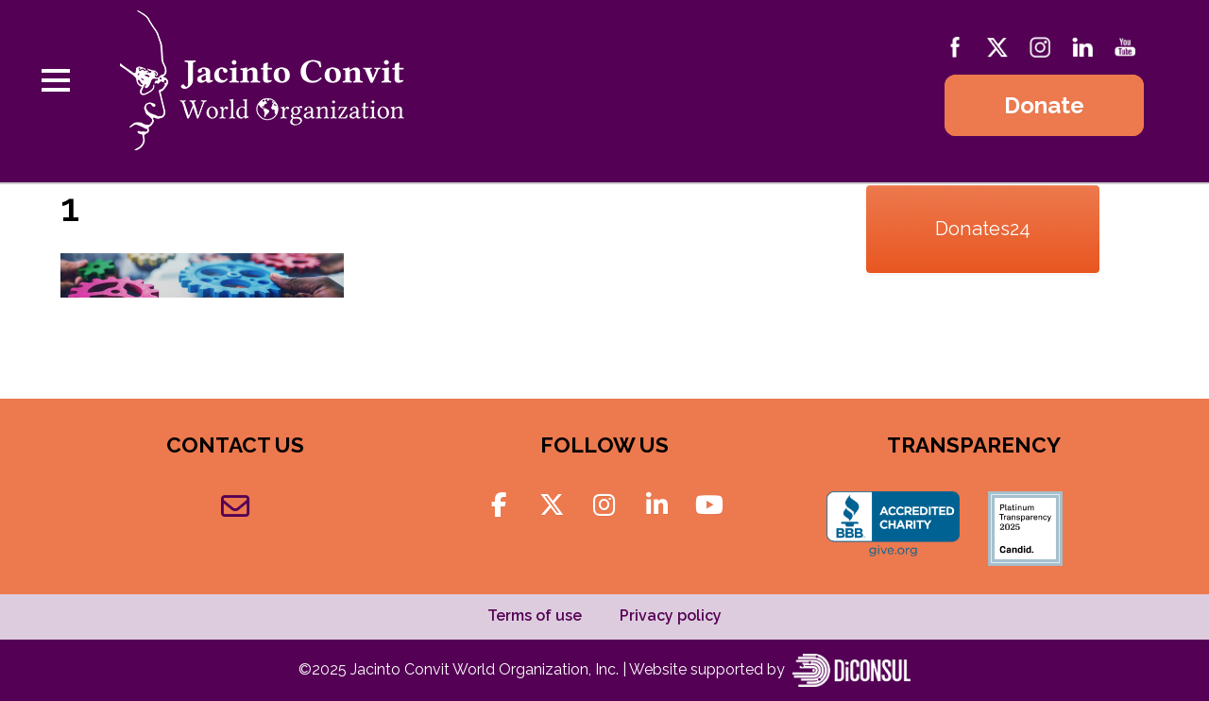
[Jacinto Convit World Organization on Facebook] (499, 505)
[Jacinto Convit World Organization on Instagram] (604, 505)
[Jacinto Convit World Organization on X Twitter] (552, 505)
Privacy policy (671, 615)
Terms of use (534, 615)
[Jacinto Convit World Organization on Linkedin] (657, 505)
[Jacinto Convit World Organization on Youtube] (710, 505)
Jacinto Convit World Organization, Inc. (486, 668)
